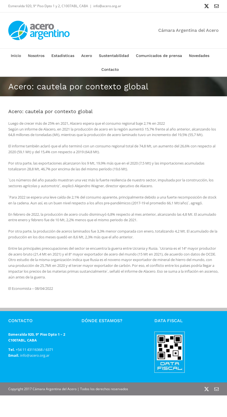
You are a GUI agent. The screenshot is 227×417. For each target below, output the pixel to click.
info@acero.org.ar (107, 6)
